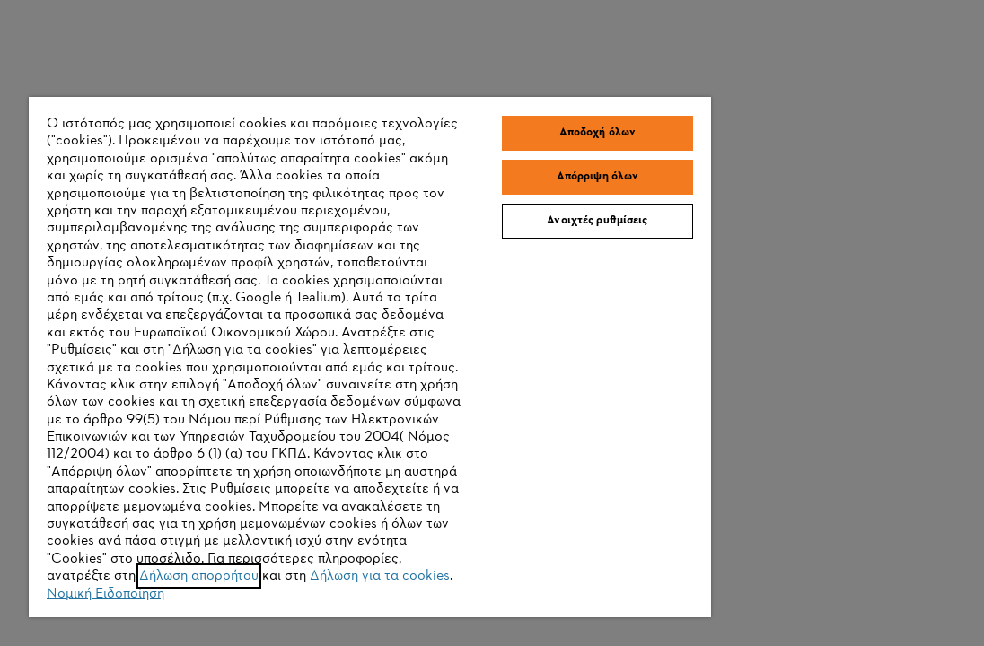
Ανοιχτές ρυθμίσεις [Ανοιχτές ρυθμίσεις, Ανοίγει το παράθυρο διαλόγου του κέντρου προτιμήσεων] (502, 130)
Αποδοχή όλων (502, 42)
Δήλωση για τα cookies (235, 607)
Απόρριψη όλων (502, 86)
